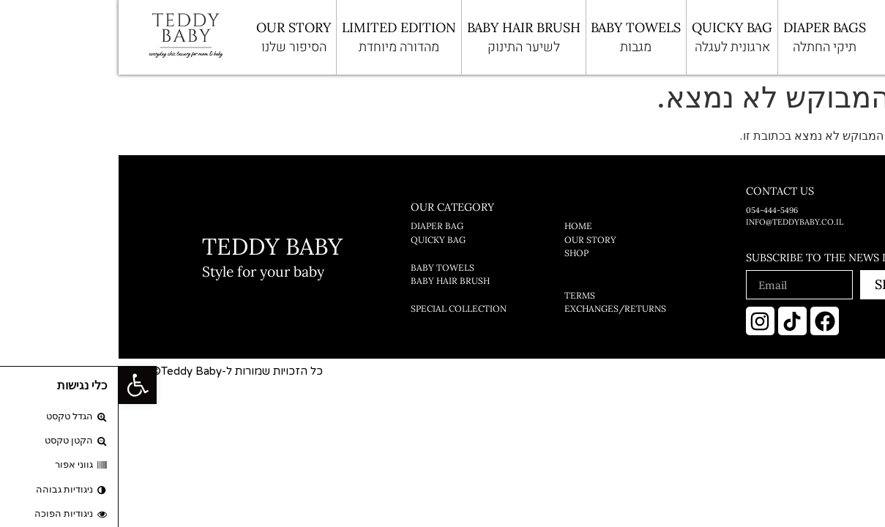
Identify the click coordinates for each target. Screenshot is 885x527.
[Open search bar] (785, 37)
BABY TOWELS (517, 38)
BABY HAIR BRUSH (405, 38)
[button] (19, 385)
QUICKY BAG (613, 38)
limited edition (280, 38)
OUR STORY (175, 38)
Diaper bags (706, 38)
